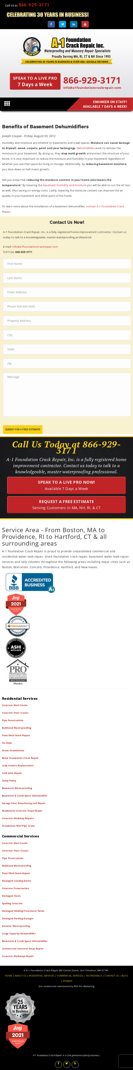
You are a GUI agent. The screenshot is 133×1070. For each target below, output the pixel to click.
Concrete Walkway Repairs (18, 818)
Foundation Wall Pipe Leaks (18, 825)
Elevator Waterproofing (16, 925)
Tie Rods (7, 742)
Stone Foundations (13, 750)
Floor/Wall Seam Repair (16, 735)
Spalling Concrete (12, 903)
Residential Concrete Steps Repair (22, 810)
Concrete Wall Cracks (14, 705)
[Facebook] (51, 24)
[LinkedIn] (73, 24)
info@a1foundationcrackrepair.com (92, 88)
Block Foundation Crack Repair (20, 757)
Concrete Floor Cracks (15, 712)
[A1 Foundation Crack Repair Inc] (66, 49)
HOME (8, 975)
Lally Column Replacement (18, 765)
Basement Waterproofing (17, 788)
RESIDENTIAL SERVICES (41, 975)
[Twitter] (62, 24)
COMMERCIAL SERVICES (70, 975)
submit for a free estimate (22, 429)
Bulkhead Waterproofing (16, 727)
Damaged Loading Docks (16, 880)
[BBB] (66, 583)
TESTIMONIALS (94, 975)
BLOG (125, 975)
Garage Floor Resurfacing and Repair (23, 803)
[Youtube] (85, 24)
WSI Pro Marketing (84, 986)
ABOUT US (20, 975)
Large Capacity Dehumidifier (19, 933)
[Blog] (75, 1064)
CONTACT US (111, 975)
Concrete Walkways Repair (18, 956)
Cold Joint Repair (12, 772)
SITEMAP (67, 980)
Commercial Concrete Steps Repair (23, 948)
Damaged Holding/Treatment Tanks (23, 910)
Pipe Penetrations (12, 720)
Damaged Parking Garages (17, 918)
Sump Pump (9, 780)
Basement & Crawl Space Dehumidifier (25, 795)
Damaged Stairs (11, 895)
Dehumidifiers (86, 148)
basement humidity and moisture (64, 185)
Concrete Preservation (15, 888)
